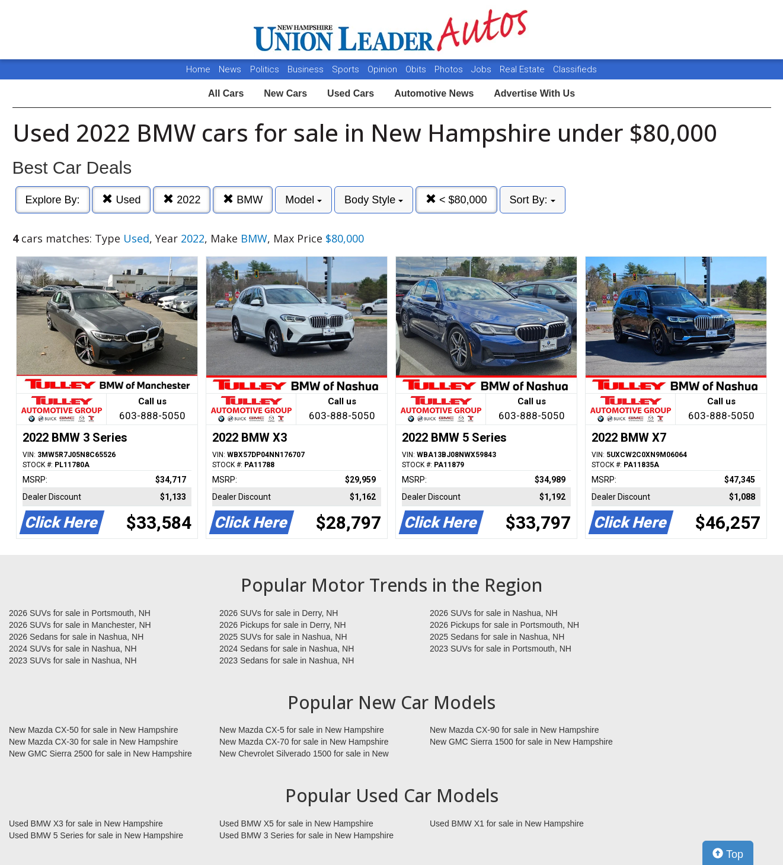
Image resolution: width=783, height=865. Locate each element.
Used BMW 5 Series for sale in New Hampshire (96, 835)
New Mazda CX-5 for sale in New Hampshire (301, 730)
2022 (181, 199)
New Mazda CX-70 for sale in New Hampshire (304, 741)
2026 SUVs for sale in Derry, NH (278, 613)
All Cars (226, 93)
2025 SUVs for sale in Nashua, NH (283, 636)
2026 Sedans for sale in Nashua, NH (76, 636)
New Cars (285, 93)
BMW (243, 199)
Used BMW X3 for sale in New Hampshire (86, 823)
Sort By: (532, 200)
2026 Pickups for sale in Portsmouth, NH (504, 625)
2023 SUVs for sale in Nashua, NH (73, 660)
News (230, 69)
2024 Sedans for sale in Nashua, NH (286, 648)
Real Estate (523, 69)
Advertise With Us (534, 93)
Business (306, 69)
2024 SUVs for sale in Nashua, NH (73, 648)
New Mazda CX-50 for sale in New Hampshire (93, 730)
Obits (417, 69)
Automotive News (434, 93)
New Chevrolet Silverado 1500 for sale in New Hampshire (304, 754)
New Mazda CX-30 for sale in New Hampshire (93, 741)
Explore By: (52, 200)
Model (303, 200)
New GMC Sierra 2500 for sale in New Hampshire (100, 753)
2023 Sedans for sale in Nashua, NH (286, 660)
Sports (347, 69)
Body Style (373, 200)
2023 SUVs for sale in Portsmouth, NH (500, 648)
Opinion (383, 69)
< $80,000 (456, 199)
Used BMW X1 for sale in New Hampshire (507, 823)
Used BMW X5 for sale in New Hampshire (296, 823)
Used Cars (350, 93)
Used (121, 199)
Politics (264, 69)
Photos (449, 69)
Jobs (482, 69)
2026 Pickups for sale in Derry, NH (282, 625)
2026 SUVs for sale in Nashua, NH (494, 613)
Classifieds (575, 69)
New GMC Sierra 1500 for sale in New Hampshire (521, 741)
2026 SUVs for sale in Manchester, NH (80, 625)
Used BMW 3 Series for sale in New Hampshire (306, 835)
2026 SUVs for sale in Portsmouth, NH (80, 613)
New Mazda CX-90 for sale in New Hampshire (514, 730)
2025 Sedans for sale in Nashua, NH (497, 636)
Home (198, 69)
